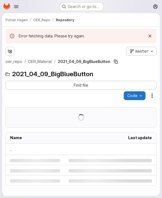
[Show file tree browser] (10, 51)
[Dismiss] (150, 36)
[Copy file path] (115, 61)
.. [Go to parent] (11, 149)
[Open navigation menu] (16, 6)
